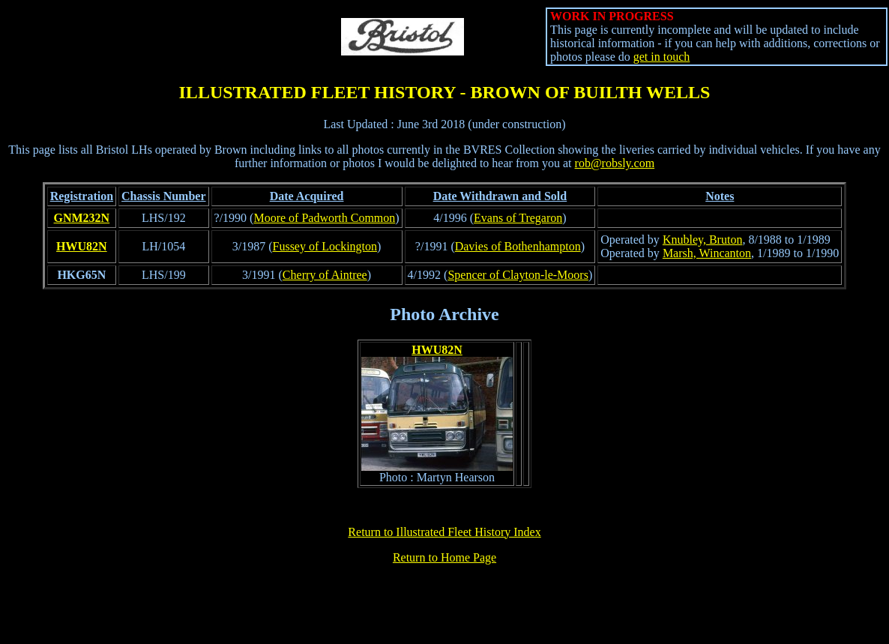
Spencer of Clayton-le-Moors (517, 274)
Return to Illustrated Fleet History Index (444, 532)
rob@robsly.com (615, 163)
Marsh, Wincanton (707, 253)
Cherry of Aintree (325, 274)
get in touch (661, 56)
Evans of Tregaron (518, 217)
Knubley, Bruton (703, 239)
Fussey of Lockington (325, 246)
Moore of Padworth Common (324, 217)
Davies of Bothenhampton (518, 246)
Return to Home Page (444, 557)
